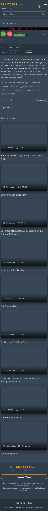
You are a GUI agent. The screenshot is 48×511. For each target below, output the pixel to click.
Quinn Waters (14, 47)
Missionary (35, 86)
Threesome (20, 90)
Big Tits (27, 82)
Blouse (18, 82)
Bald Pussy (7, 90)
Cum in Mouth (9, 94)
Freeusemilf (14, 52)
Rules (30, 503)
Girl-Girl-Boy (33, 90)
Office (9, 82)
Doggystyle (22, 86)
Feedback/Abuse (24, 477)
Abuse (29, 52)
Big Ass (37, 82)
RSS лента (20, 503)
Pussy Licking (8, 86)
